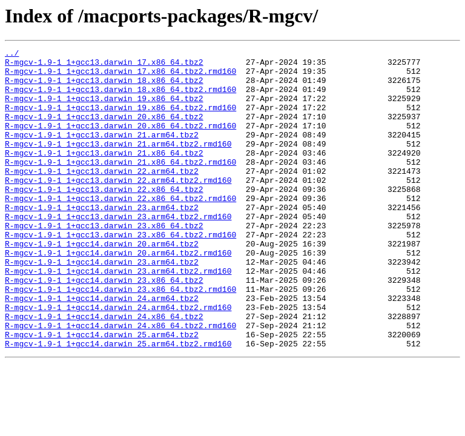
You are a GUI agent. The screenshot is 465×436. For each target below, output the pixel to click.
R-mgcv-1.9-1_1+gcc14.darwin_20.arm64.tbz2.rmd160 (118, 294)
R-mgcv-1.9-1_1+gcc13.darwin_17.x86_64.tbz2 (104, 65)
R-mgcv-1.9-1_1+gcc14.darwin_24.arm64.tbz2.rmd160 (118, 359)
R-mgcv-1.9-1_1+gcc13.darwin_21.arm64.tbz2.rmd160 (118, 163)
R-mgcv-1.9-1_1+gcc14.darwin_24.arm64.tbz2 (102, 348)
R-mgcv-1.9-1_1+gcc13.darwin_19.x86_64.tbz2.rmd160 (120, 119)
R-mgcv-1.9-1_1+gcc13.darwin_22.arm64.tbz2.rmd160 (118, 207)
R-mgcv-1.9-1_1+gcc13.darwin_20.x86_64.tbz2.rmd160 (120, 141)
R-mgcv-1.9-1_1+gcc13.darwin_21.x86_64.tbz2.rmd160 (120, 185)
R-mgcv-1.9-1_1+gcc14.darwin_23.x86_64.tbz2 (104, 327)
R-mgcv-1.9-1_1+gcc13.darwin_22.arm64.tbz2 (102, 196)
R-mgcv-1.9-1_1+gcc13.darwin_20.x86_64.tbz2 (104, 130)
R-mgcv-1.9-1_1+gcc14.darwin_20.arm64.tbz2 (102, 283)
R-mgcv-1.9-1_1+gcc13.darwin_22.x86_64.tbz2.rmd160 (120, 228)
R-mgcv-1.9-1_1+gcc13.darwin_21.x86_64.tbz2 (104, 174)
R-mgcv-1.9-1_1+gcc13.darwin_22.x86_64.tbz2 (104, 218)
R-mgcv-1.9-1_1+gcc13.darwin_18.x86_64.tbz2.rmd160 (120, 98)
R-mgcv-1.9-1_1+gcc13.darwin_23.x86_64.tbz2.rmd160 (120, 272)
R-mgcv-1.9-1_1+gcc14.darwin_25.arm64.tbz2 (102, 392)
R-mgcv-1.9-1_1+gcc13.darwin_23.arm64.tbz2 (102, 239)
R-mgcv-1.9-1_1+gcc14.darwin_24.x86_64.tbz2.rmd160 (120, 381)
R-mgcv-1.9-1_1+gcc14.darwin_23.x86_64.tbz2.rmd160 (120, 337)
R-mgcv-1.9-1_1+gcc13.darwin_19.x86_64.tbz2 (104, 109)
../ (12, 54)
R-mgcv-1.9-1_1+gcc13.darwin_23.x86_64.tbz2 (104, 261)
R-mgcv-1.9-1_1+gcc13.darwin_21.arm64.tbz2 (102, 152)
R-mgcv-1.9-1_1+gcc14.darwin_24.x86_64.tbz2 (104, 370)
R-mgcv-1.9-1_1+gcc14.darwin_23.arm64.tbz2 (102, 305)
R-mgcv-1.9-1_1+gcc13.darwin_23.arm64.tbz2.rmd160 (118, 250)
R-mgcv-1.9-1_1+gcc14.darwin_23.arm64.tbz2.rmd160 (118, 316)
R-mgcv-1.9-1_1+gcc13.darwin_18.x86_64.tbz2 (104, 87)
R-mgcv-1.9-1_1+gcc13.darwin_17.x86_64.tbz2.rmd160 (120, 76)
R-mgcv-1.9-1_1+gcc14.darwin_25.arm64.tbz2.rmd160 (118, 403)
